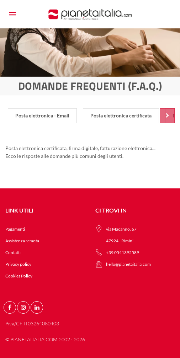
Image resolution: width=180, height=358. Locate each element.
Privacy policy (18, 264)
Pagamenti (15, 229)
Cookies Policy (18, 276)
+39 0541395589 (122, 252)
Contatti (13, 252)
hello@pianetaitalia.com (128, 264)
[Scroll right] (167, 115)
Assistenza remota (22, 240)
